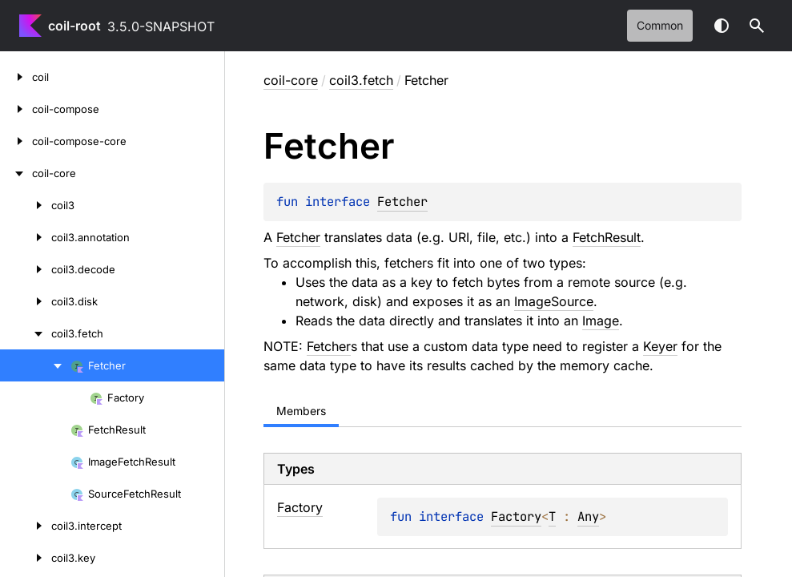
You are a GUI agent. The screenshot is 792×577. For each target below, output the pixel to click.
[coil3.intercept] (25, 526)
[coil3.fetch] (25, 333)
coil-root (74, 26)
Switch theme (722, 26)
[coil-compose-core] (16, 141)
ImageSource (553, 301)
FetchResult (607, 237)
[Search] (757, 26)
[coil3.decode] (25, 269)
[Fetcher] (35, 365)
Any (588, 516)
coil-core (290, 80)
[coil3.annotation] (25, 237)
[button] (757, 26)
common (660, 25)
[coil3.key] (25, 558)
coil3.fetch (361, 80)
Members (301, 411)
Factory (516, 516)
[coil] (16, 77)
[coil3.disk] (25, 301)
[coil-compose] (16, 109)
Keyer (660, 346)
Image (600, 321)
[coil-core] (16, 173)
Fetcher (402, 201)
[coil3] (25, 205)
